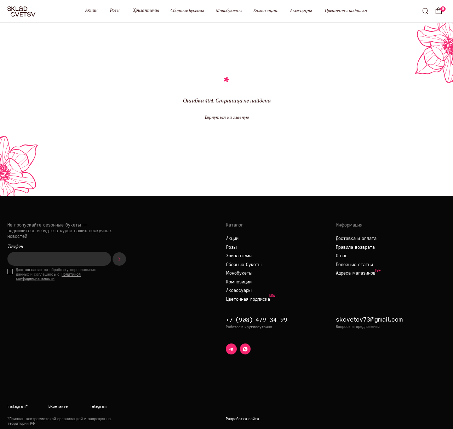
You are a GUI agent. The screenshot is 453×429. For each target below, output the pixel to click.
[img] (108, 379)
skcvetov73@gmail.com (369, 319)
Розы (115, 10)
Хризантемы (146, 10)
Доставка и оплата (356, 238)
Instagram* (17, 406)
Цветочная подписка (346, 11)
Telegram (98, 406)
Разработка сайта (242, 419)
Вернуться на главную (227, 118)
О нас (342, 255)
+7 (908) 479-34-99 (256, 319)
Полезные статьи (354, 264)
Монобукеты (229, 11)
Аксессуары (301, 11)
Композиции (265, 11)
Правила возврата (355, 247)
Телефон (15, 247)
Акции (91, 10)
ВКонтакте (58, 406)
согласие (33, 270)
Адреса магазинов (355, 273)
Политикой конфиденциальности (48, 276)
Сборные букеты (187, 11)
